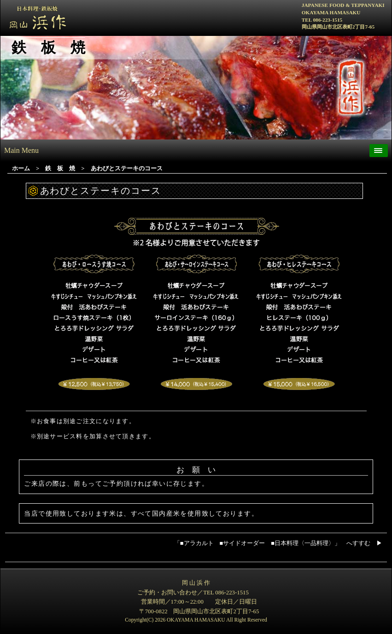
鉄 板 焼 (60, 168)
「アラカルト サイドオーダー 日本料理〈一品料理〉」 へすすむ (278, 543)
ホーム (21, 168)
